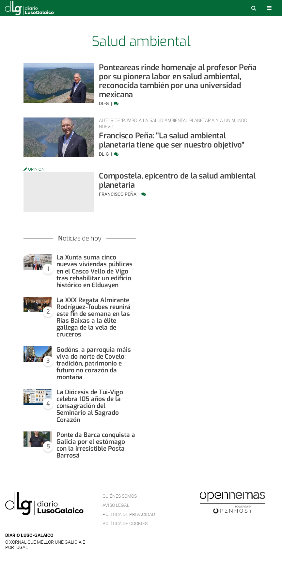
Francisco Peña (118, 194)
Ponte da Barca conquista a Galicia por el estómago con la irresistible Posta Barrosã (95, 445)
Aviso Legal (115, 505)
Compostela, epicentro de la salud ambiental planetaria (177, 180)
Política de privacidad (128, 514)
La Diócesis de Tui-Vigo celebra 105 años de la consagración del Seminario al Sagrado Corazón (89, 406)
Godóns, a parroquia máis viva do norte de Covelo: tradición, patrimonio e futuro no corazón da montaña (93, 363)
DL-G (104, 103)
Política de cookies (125, 523)
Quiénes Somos (119, 496)
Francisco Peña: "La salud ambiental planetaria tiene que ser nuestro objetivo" (171, 140)
